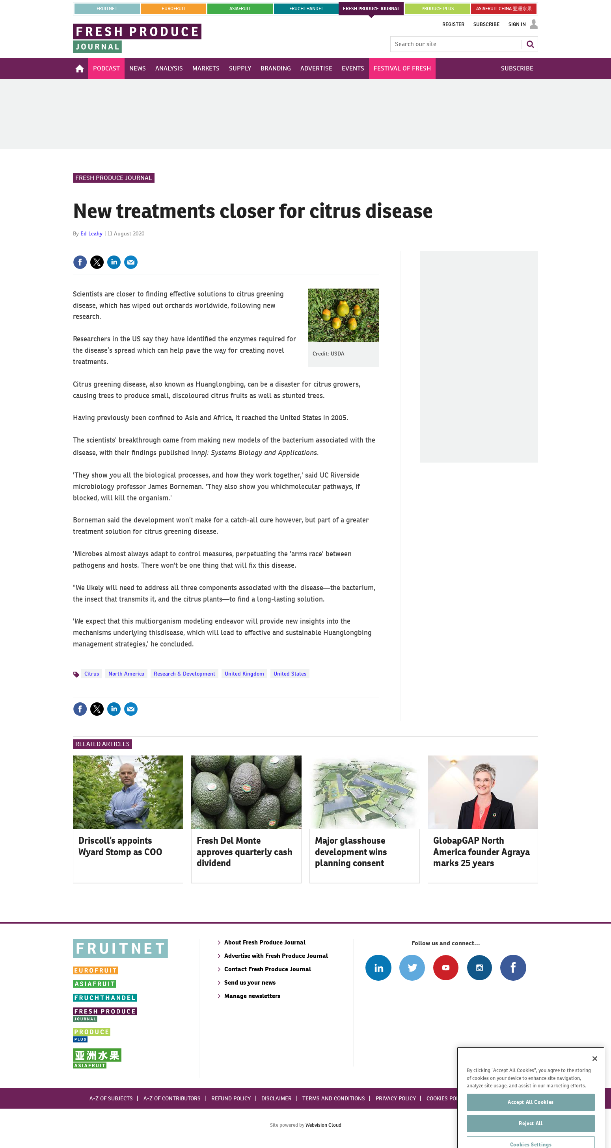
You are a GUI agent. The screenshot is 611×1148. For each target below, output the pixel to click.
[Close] (595, 1084)
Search (530, 44)
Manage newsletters (252, 996)
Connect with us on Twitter (412, 967)
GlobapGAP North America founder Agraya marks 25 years (481, 852)
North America (126, 673)
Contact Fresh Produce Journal (267, 969)
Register (453, 24)
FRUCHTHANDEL (306, 9)
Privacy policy (396, 1098)
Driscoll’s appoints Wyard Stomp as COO (120, 846)
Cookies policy (447, 1098)
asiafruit (240, 9)
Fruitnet (107, 9)
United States (290, 673)
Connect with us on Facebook (513, 967)
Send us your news (250, 982)
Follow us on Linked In (378, 967)
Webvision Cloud (323, 1125)
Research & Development (184, 673)
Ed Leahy (91, 233)
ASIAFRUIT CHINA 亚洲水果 (504, 9)
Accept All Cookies (531, 1128)
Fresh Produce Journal (113, 178)
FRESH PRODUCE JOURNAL (371, 9)
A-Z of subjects (111, 1098)
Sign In (517, 24)
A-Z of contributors (172, 1098)
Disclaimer (276, 1098)
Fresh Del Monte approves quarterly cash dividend (244, 852)
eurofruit (174, 9)
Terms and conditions (333, 1098)
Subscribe (486, 24)
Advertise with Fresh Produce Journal (276, 956)
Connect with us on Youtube (445, 967)
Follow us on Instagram (479, 967)
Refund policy (231, 1098)
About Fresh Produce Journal (265, 942)
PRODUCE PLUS (437, 9)
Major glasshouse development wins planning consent (351, 852)
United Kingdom (244, 673)
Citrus (91, 673)
